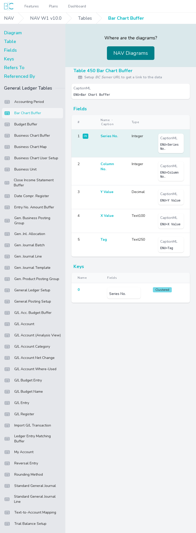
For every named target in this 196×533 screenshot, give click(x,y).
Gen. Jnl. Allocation (24, 234)
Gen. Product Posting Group (31, 279)
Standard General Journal (30, 486)
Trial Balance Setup (25, 524)
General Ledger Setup (27, 290)
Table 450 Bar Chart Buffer (103, 71)
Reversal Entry (21, 463)
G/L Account (19, 324)
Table (10, 41)
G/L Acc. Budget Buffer (28, 313)
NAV (9, 18)
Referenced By (19, 76)
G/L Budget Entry (23, 380)
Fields (10, 50)
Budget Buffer (20, 124)
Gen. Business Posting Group (27, 221)
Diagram (13, 33)
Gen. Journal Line (23, 256)
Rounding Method (23, 475)
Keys (9, 59)
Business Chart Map (25, 147)
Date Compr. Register (26, 196)
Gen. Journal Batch (24, 245)
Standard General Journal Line (30, 499)
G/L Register (19, 414)
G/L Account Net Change (29, 358)
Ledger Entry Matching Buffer (27, 439)
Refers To (14, 68)
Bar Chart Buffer (126, 18)
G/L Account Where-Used (30, 369)
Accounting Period (24, 102)
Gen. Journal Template (27, 268)
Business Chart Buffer (27, 136)
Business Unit (20, 169)
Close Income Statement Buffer (29, 183)
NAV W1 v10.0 (46, 18)
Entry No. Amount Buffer (29, 207)
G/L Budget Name (23, 392)
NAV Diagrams (130, 53)
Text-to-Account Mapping (30, 512)
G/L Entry (16, 403)
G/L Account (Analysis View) (32, 335)
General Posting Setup (27, 302)
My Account (18, 452)
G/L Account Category (27, 347)
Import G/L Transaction (27, 425)
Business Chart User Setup (31, 158)
